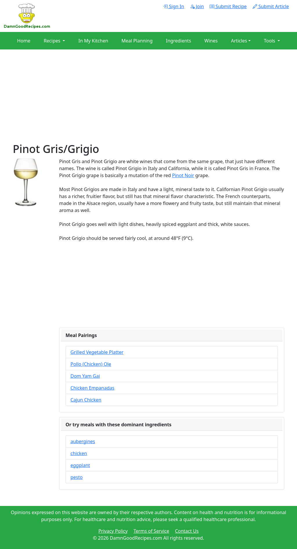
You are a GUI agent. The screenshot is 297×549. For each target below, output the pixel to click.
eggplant (80, 465)
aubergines (82, 441)
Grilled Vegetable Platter (97, 352)
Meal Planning (137, 41)
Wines (211, 41)
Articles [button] (239, 41)
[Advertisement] (148, 101)
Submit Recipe (228, 6)
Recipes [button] (52, 41)
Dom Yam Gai (85, 376)
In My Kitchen (93, 41)
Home (23, 41)
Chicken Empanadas (92, 388)
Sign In (173, 6)
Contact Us (186, 531)
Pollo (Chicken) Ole (90, 364)
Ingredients (178, 41)
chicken (78, 453)
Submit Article (271, 6)
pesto (76, 477)
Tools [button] (270, 41)
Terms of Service (151, 531)
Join (197, 6)
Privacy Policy (113, 531)
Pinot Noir (183, 175)
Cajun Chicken (85, 400)
